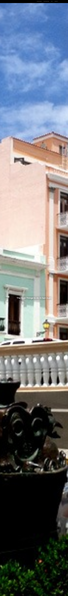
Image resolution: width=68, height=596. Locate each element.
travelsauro (17, 1)
